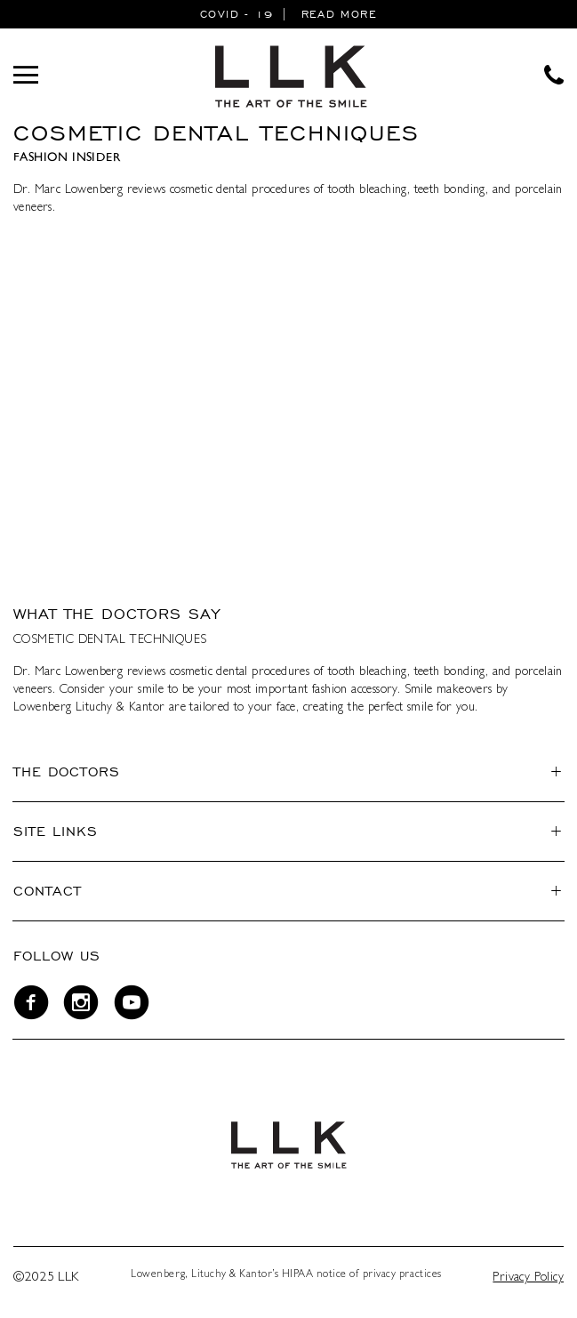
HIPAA (298, 1275)
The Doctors (66, 771)
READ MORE (339, 13)
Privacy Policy (528, 1278)
